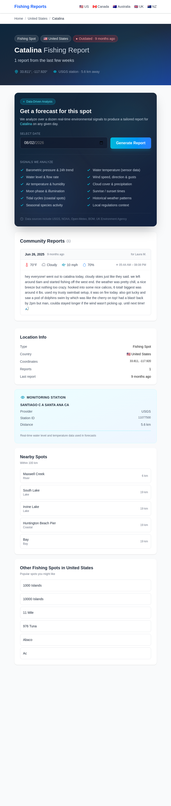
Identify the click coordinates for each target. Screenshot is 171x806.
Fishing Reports (31, 6)
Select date (30, 133)
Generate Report (130, 143)
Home (19, 18)
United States (37, 18)
